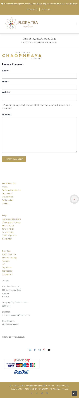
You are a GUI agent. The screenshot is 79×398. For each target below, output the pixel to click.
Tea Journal (7, 193)
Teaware (6, 261)
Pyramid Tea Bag (9, 257)
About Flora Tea (9, 183)
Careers (5, 203)
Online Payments (9, 235)
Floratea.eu (46, 9)
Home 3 (28, 42)
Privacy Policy (8, 229)
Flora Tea (6, 251)
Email (5, 81)
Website (6, 92)
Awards (5, 187)
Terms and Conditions (11, 219)
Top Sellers (7, 267)
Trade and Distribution (11, 190)
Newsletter (6, 239)
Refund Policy (8, 225)
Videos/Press (7, 196)
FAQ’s (4, 215)
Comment (6, 114)
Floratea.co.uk (32, 9)
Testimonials (7, 200)
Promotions (7, 271)
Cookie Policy (8, 232)
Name (5, 70)
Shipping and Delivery (11, 222)
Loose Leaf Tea (9, 254)
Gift (3, 264)
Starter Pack (7, 274)
